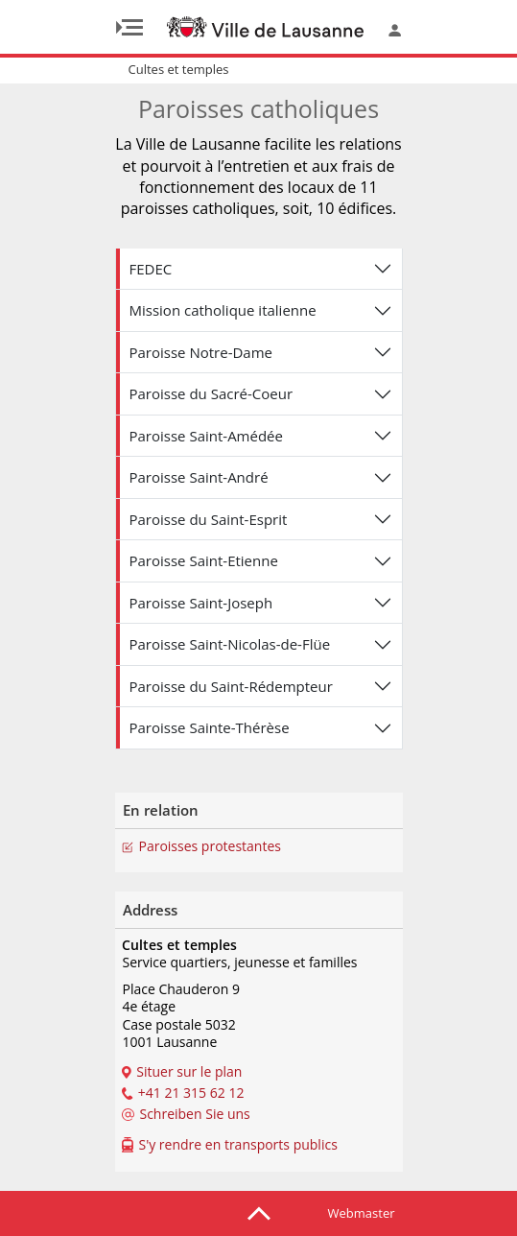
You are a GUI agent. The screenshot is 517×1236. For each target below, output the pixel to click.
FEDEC (151, 268)
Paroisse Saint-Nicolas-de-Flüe (230, 644)
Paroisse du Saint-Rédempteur (231, 686)
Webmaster (361, 1213)
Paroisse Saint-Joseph (201, 602)
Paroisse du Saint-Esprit (208, 519)
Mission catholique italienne (223, 310)
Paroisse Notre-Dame (201, 352)
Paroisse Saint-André (199, 477)
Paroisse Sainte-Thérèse (209, 727)
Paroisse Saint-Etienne (203, 560)
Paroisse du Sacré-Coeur (211, 393)
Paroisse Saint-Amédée (206, 435)
